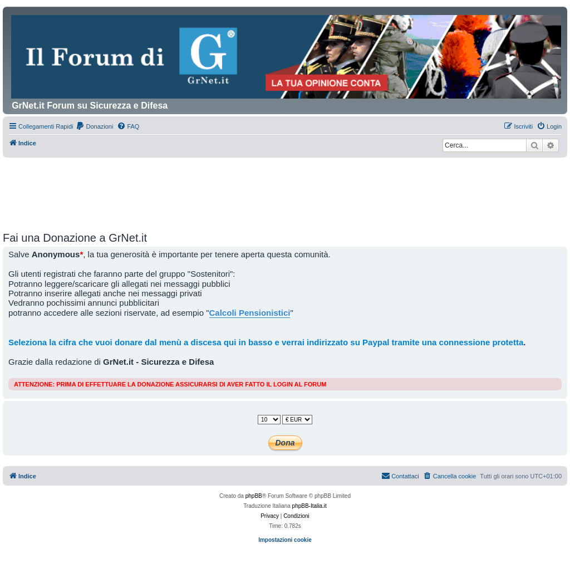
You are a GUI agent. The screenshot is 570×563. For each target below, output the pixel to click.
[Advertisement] (285, 188)
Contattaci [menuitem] (400, 475)
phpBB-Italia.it (309, 506)
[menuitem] (94, 126)
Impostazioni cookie (285, 540)
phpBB (253, 496)
